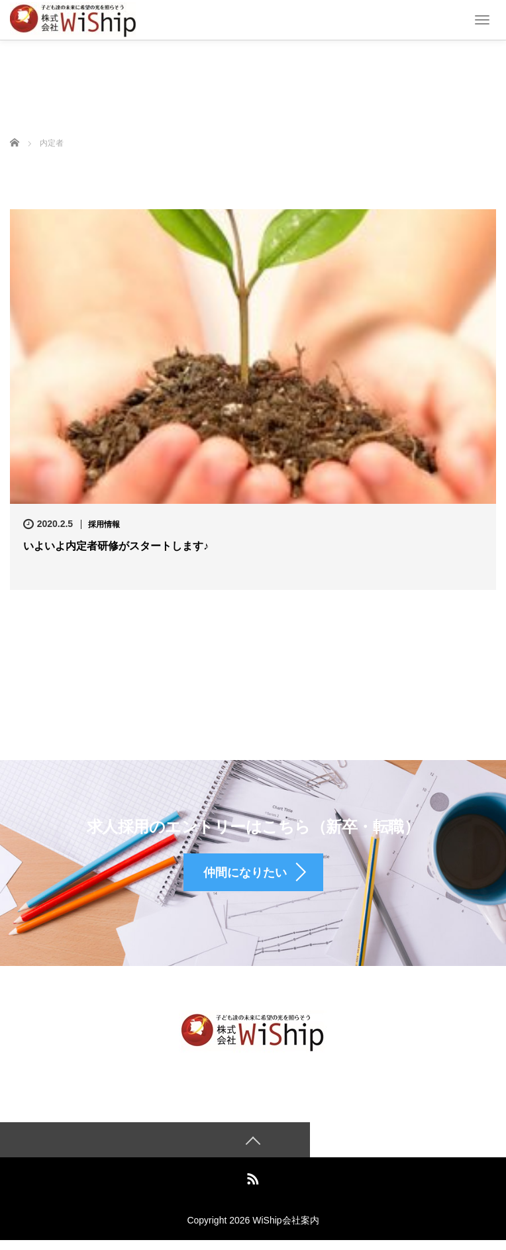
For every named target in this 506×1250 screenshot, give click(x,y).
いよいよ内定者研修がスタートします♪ (116, 546)
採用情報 (104, 524)
